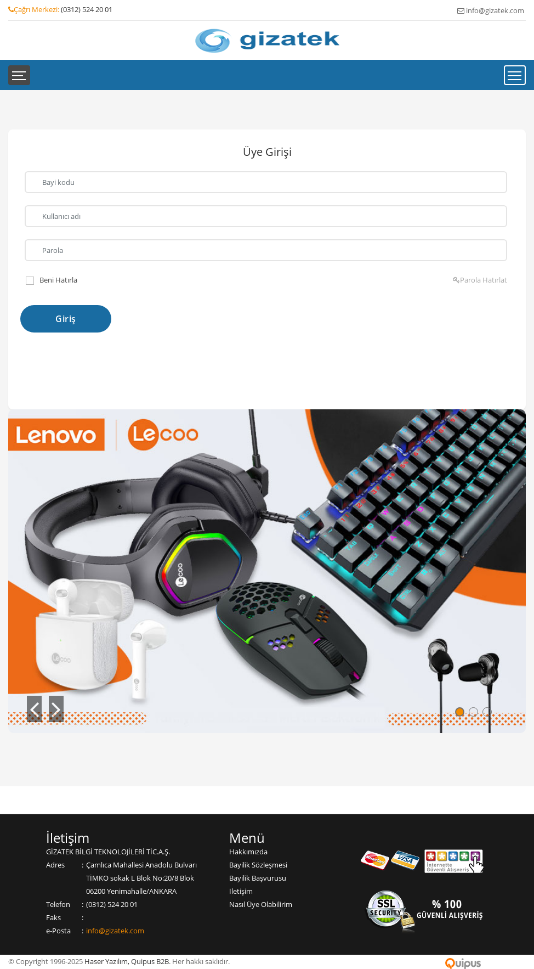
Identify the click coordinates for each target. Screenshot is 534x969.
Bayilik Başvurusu (257, 878)
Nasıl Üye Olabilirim (260, 904)
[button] (34, 709)
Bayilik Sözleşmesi (258, 865)
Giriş (65, 319)
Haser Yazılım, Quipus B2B (126, 961)
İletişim (241, 891)
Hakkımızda (248, 852)
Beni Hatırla (58, 280)
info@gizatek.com (115, 931)
